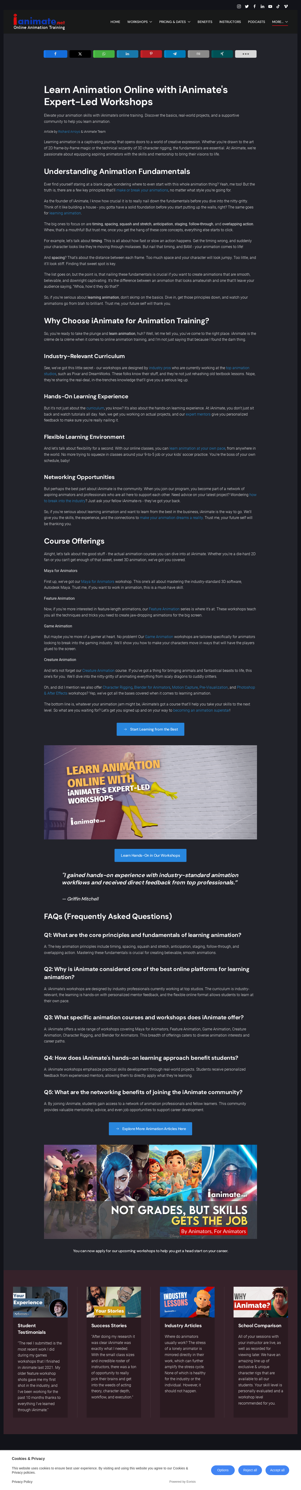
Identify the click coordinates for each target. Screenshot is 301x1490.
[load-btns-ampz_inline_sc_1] (268, 54)
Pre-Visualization (213, 687)
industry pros (160, 368)
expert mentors (198, 414)
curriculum (95, 408)
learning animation (65, 213)
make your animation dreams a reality (171, 517)
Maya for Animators (97, 581)
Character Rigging (118, 687)
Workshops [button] (139, 22)
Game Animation (158, 636)
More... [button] (280, 22)
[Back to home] (39, 21)
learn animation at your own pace (197, 448)
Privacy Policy (22, 1482)
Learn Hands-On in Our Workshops (150, 855)
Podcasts (256, 22)
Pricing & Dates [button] (174, 22)
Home (115, 22)
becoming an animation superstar (201, 710)
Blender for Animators (152, 687)
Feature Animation (164, 609)
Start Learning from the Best (150, 729)
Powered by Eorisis (182, 1481)
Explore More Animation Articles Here (150, 1128)
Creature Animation (98, 670)
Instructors (230, 22)
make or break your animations (142, 190)
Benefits (205, 22)
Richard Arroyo (69, 131)
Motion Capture (185, 687)
